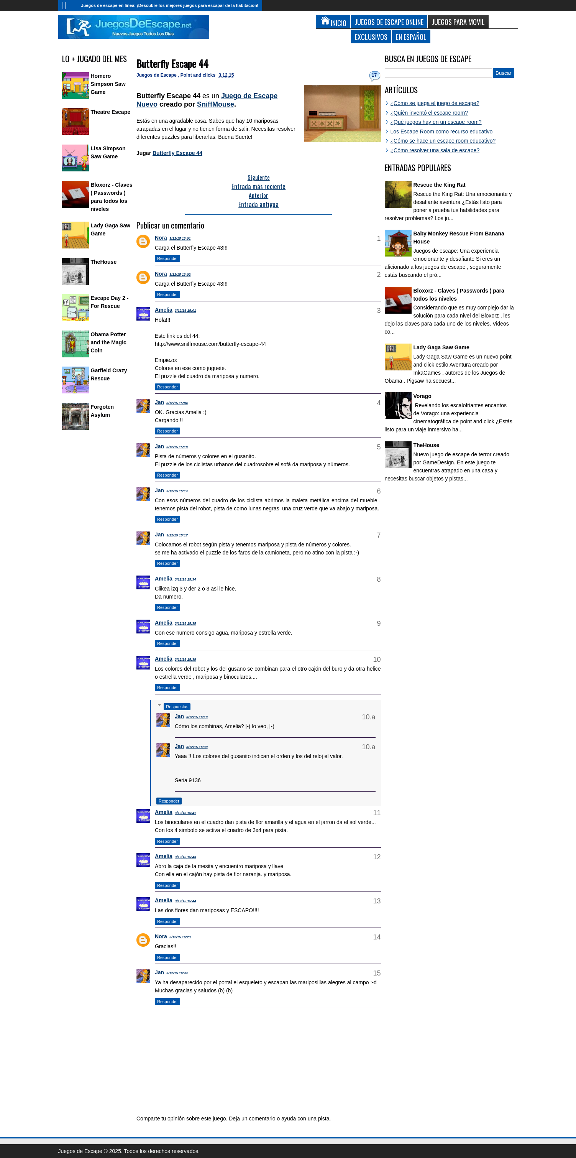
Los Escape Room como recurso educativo (442, 131)
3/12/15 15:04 (177, 403)
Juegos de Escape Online (389, 21)
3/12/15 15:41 (185, 813)
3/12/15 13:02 (180, 274)
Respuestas (177, 706)
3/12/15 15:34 (185, 579)
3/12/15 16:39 (197, 747)
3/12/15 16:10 (197, 717)
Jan (159, 402)
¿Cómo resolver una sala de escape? (435, 150)
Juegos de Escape (157, 75)
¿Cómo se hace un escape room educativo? (443, 141)
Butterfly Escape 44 (172, 63)
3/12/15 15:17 (177, 535)
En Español (411, 36)
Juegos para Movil (458, 21)
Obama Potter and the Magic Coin (108, 342)
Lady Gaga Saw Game (441, 347)
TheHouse (104, 262)
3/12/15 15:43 (185, 857)
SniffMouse (215, 104)
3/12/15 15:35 (185, 623)
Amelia (163, 310)
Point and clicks (199, 75)
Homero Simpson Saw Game (108, 84)
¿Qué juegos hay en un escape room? (436, 122)
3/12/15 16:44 (177, 973)
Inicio (67, 5)
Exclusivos (371, 36)
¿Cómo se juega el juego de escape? (435, 103)
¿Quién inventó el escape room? (429, 113)
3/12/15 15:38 (185, 659)
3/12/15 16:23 (180, 937)
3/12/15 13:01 (180, 238)
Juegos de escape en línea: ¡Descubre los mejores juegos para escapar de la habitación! (170, 5)
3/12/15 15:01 (185, 311)
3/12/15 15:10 (177, 447)
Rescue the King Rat (440, 185)
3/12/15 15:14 (177, 491)
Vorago (423, 396)
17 (374, 75)
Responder (167, 258)
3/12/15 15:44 (185, 901)
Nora (161, 238)
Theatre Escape (111, 112)
